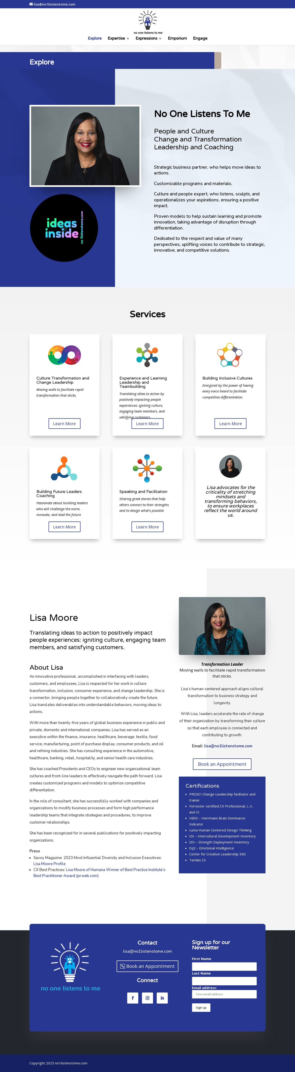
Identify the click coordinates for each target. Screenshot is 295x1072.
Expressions (146, 39)
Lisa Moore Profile (63, 863)
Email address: (224, 991)
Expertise (116, 39)
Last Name (201, 973)
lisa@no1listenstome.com (237, 746)
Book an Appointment (222, 764)
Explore (95, 39)
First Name (201, 958)
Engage (200, 39)
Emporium (177, 39)
